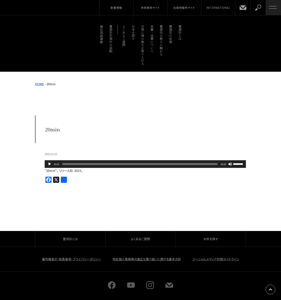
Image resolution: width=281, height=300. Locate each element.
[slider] (140, 164)
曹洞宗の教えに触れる (161, 40)
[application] (145, 164)
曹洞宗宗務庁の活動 (110, 39)
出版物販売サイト (184, 8)
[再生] (50, 164)
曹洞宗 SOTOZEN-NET (35, 7)
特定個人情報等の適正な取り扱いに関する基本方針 (147, 259)
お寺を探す (133, 32)
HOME (39, 84)
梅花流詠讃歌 (101, 34)
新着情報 (116, 8)
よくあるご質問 (124, 35)
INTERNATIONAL (218, 8)
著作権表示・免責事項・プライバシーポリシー (71, 259)
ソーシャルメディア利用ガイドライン (216, 259)
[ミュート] (230, 164)
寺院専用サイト (150, 8)
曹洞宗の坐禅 (170, 34)
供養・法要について (152, 39)
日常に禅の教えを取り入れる (142, 45)
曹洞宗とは (180, 32)
